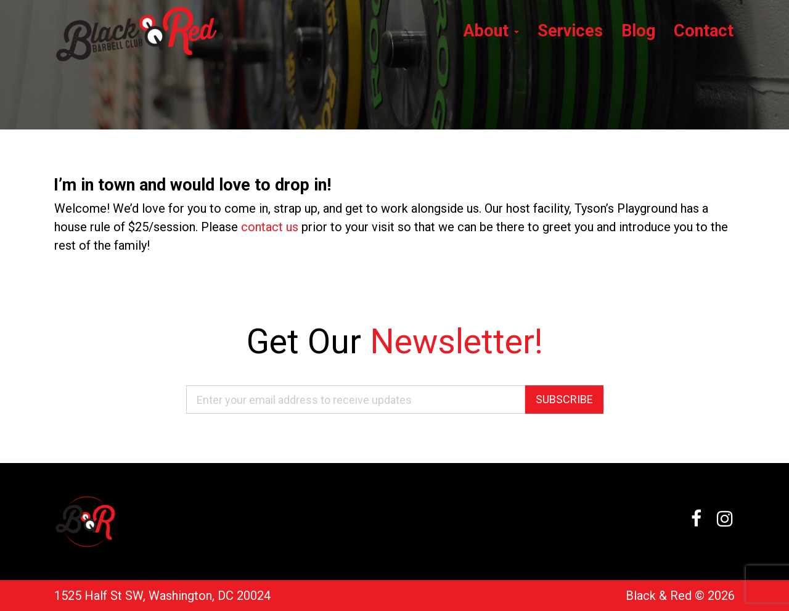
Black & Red (659, 595)
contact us (269, 226)
